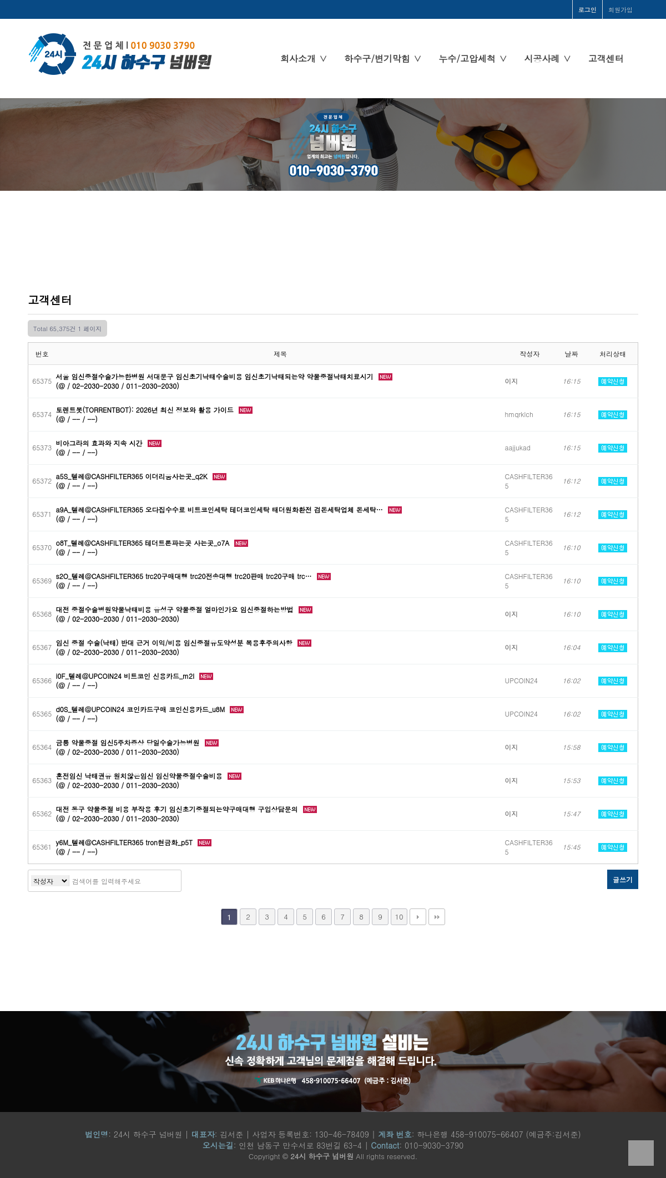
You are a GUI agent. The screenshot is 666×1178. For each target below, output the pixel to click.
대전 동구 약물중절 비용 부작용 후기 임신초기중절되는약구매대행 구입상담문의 (178, 809)
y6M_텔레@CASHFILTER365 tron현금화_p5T (125, 842)
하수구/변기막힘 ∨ (383, 58)
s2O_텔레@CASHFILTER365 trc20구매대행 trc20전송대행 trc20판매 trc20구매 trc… (185, 576)
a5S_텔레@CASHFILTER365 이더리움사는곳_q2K (133, 476)
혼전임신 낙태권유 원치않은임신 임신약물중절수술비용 (140, 775)
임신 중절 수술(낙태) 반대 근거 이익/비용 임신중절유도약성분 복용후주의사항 (175, 642)
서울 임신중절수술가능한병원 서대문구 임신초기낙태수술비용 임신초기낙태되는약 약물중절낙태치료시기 (216, 376)
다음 (418, 916)
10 (399, 916)
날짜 (571, 353)
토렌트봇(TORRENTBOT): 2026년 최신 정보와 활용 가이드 (146, 409)
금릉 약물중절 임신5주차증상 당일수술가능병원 (129, 742)
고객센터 (606, 58)
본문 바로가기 (0, 0)
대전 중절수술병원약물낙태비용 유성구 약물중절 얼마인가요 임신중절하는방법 (176, 609)
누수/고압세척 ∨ (472, 58)
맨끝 (436, 916)
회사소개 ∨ (303, 58)
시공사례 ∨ (547, 58)
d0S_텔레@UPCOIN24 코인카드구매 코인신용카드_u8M (142, 709)
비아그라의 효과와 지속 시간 (100, 443)
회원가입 (620, 9)
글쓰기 (623, 879)
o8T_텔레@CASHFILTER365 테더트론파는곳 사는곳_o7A (144, 542)
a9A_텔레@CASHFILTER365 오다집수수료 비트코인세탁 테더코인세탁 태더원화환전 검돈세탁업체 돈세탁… (220, 509)
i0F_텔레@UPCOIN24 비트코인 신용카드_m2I (126, 676)
